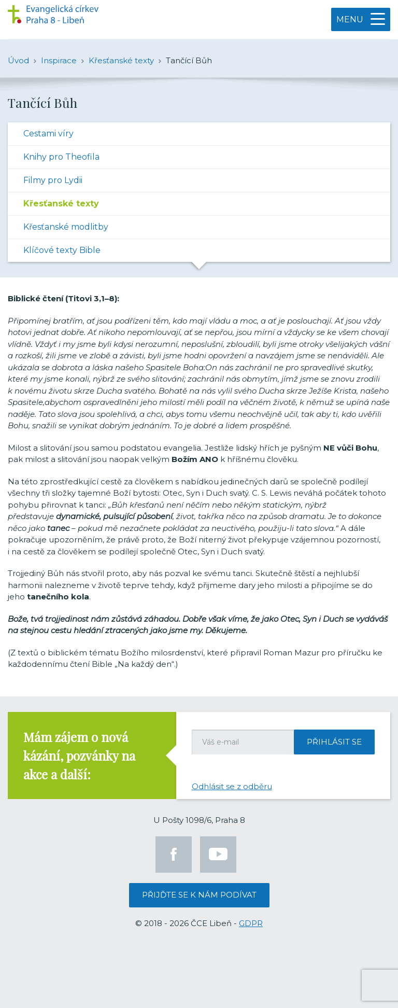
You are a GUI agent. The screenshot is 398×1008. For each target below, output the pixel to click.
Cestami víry (48, 133)
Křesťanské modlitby (65, 227)
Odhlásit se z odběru (232, 786)
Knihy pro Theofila (61, 157)
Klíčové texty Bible (62, 250)
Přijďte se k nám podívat (199, 895)
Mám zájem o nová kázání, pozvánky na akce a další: (79, 755)
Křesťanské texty (61, 203)
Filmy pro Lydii (52, 180)
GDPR (251, 923)
